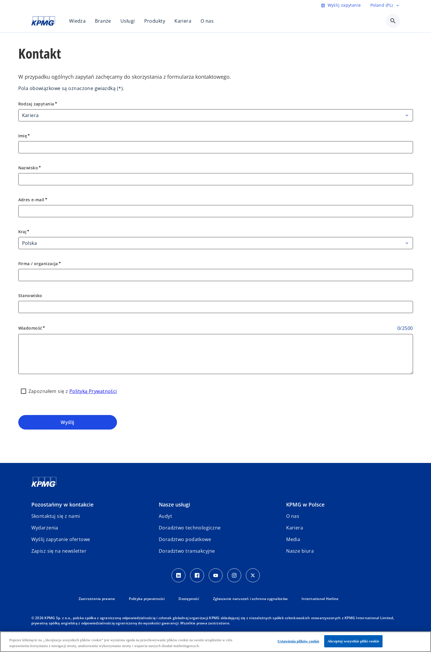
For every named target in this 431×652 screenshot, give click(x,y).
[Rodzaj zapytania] (215, 115)
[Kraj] (215, 243)
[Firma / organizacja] (215, 275)
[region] (215, 641)
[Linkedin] (178, 575)
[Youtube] (216, 575)
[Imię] (215, 147)
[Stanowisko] (215, 307)
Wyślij (67, 422)
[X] (253, 575)
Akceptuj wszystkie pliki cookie (353, 641)
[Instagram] (234, 575)
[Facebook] (197, 575)
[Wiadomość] (215, 354)
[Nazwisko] (215, 179)
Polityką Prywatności (93, 391)
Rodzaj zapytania (38, 104)
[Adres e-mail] (215, 211)
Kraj (24, 231)
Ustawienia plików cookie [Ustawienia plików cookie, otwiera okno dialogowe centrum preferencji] (298, 641)
